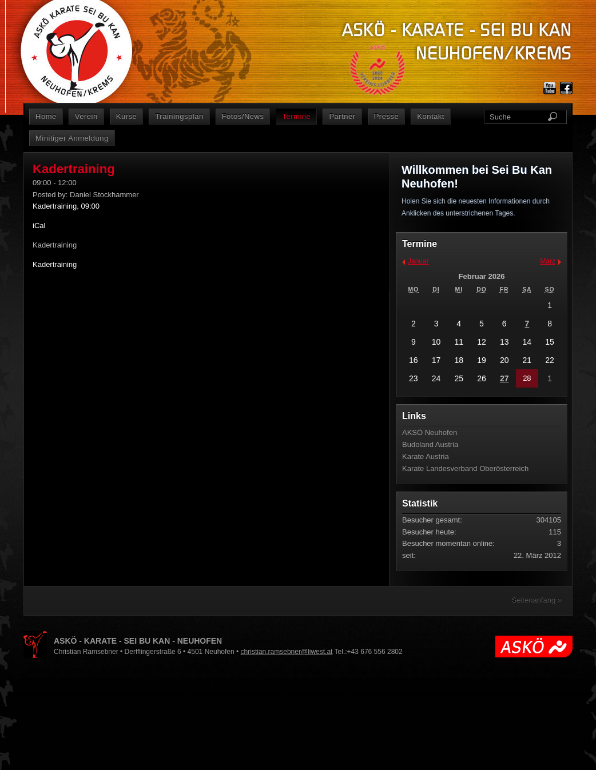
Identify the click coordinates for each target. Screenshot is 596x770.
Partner (342, 116)
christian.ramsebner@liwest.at (287, 652)
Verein (86, 116)
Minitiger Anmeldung (72, 138)
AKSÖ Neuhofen (429, 432)
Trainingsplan (179, 116)
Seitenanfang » (537, 600)
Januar (418, 261)
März (547, 261)
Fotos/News (243, 116)
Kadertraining (55, 264)
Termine (296, 116)
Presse (386, 116)
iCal (39, 225)
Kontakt (430, 116)
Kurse (126, 116)
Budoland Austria (430, 444)
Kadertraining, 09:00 (66, 206)
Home (46, 116)
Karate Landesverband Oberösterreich (465, 468)
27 (504, 378)
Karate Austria (425, 456)
